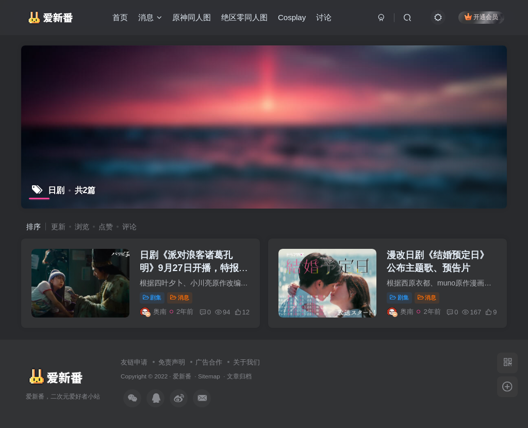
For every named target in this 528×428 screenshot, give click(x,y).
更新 (58, 227)
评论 (129, 227)
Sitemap (209, 376)
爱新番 (182, 376)
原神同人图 (191, 17)
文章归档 (239, 376)
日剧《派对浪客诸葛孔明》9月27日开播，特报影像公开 (194, 268)
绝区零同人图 (244, 17)
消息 (150, 17)
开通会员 (481, 17)
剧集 (152, 297)
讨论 (324, 17)
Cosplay (292, 17)
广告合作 (208, 362)
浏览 (82, 227)
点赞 (105, 227)
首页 (120, 17)
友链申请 (134, 362)
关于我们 (246, 362)
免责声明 (171, 362)
